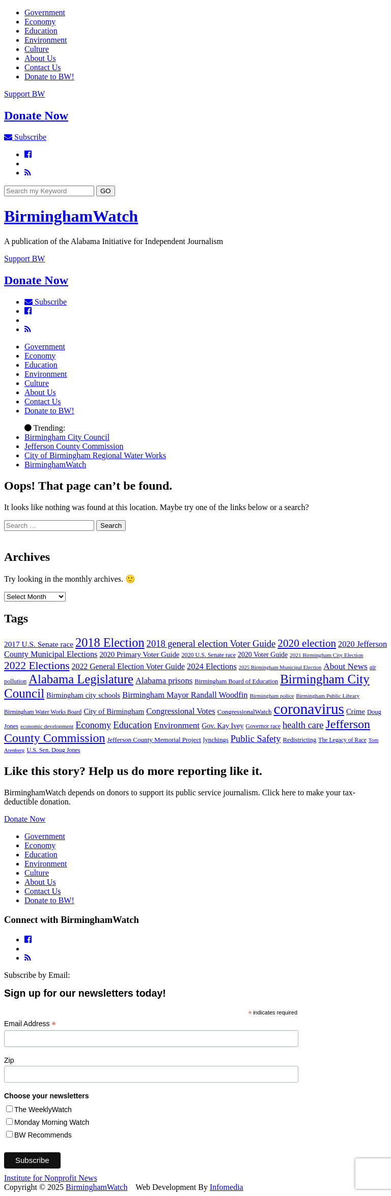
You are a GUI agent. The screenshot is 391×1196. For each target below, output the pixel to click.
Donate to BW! (49, 76)
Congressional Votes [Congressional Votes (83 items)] (180, 711)
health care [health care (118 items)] (303, 725)
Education (41, 30)
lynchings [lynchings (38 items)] (216, 739)
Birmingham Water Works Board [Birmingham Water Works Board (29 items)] (42, 712)
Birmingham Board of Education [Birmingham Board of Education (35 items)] (236, 681)
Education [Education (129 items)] (132, 725)
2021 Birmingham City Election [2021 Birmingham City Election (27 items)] (326, 655)
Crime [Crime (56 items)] (355, 711)
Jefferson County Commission (73, 446)
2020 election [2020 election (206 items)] (306, 643)
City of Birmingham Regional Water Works (95, 455)
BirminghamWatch (71, 216)
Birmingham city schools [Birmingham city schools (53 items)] (83, 695)
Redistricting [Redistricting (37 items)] (300, 739)
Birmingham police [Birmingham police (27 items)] (272, 696)
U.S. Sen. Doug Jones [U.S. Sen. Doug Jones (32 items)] (53, 750)
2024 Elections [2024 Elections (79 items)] (212, 666)
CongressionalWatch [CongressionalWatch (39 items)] (244, 711)
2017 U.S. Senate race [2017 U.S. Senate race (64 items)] (38, 644)
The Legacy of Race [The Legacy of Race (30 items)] (342, 740)
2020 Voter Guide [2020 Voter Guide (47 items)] (263, 655)
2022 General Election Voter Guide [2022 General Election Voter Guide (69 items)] (128, 666)
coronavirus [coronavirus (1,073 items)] (309, 709)
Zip (9, 1060)
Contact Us (42, 67)
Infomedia (226, 1187)
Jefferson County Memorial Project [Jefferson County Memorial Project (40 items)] (154, 739)
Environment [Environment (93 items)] (177, 725)
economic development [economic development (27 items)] (46, 726)
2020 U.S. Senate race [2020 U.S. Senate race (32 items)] (208, 655)
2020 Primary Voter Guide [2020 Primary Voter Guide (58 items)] (139, 654)
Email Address (30, 1024)
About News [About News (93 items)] (345, 666)
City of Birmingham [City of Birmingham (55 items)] (113, 711)
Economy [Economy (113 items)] (93, 725)
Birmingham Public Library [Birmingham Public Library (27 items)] (327, 696)
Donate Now (24, 819)
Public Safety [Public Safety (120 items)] (256, 739)
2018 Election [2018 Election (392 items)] (110, 642)
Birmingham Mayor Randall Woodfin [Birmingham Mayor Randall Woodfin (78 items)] (184, 695)
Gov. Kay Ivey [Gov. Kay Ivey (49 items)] (222, 726)
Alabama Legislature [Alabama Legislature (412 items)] (81, 679)
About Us (40, 58)
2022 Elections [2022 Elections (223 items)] (37, 666)
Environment (45, 40)
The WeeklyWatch (43, 1109)
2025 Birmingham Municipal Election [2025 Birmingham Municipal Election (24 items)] (280, 667)
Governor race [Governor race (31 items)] (263, 726)
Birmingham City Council (66, 437)
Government (44, 12)
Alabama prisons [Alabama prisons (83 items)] (163, 680)
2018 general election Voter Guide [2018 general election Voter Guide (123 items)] (211, 643)
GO (105, 191)
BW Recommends (43, 1135)
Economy (39, 21)
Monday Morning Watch (51, 1122)
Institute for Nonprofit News (50, 1178)
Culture (36, 49)
